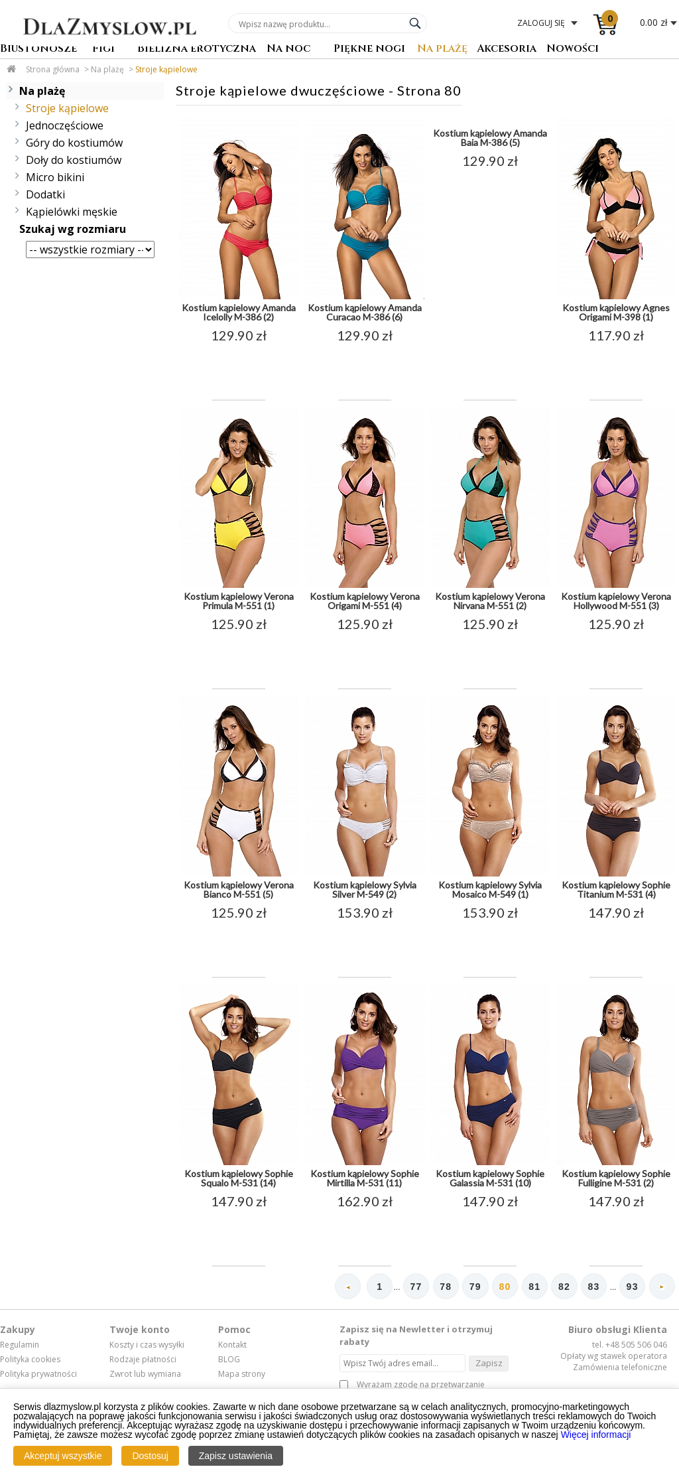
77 (412, 1287)
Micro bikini (55, 177)
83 (593, 1287)
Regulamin (19, 1345)
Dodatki (45, 194)
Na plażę (442, 49)
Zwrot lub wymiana (145, 1374)
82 (563, 1287)
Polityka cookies (30, 1359)
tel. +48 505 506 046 (629, 1345)
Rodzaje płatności (142, 1359)
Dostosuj (150, 1455)
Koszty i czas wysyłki (146, 1345)
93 (632, 1287)
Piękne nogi (369, 49)
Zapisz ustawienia (236, 1455)
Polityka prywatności (38, 1374)
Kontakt (232, 1345)
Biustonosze (38, 49)
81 (532, 1287)
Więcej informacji (596, 1434)
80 (503, 1287)
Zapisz (489, 1363)
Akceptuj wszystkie (62, 1455)
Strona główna (53, 69)
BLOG (229, 1359)
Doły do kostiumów (73, 160)
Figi (103, 49)
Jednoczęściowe (64, 125)
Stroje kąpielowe (166, 69)
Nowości (572, 49)
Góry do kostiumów (74, 142)
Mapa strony (241, 1374)
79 (473, 1287)
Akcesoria (506, 49)
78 (442, 1287)
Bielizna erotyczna (196, 49)
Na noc (288, 49)
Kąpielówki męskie (71, 211)
